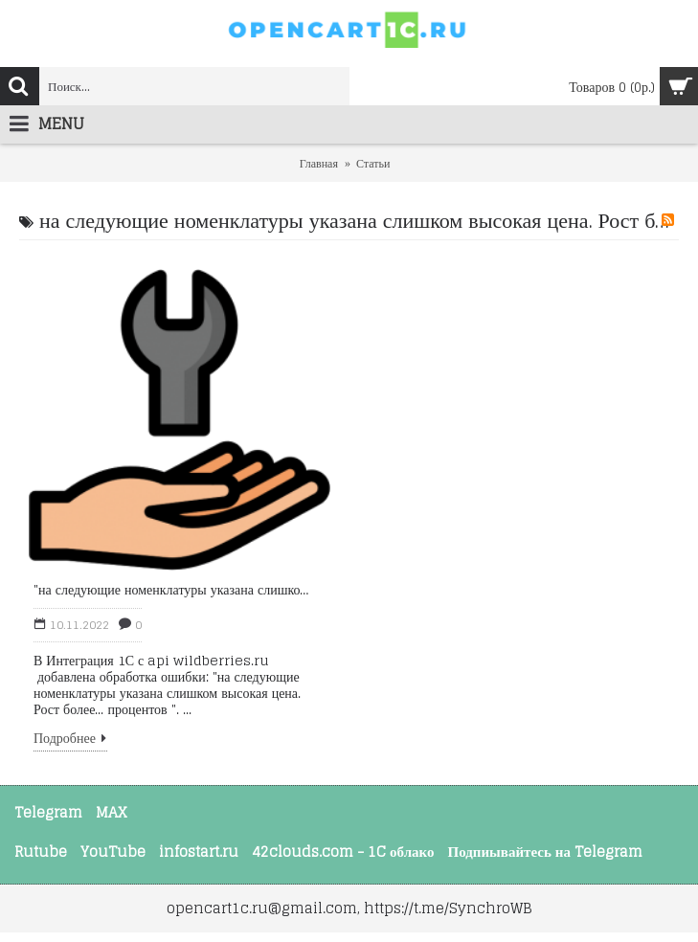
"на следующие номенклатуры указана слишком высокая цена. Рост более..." (175, 589)
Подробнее (70, 741)
